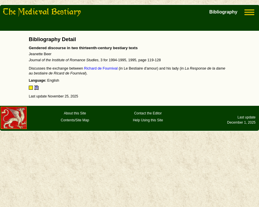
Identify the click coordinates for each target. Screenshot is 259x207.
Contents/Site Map (75, 120)
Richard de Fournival (101, 68)
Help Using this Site (148, 120)
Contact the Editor (148, 113)
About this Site (75, 113)
